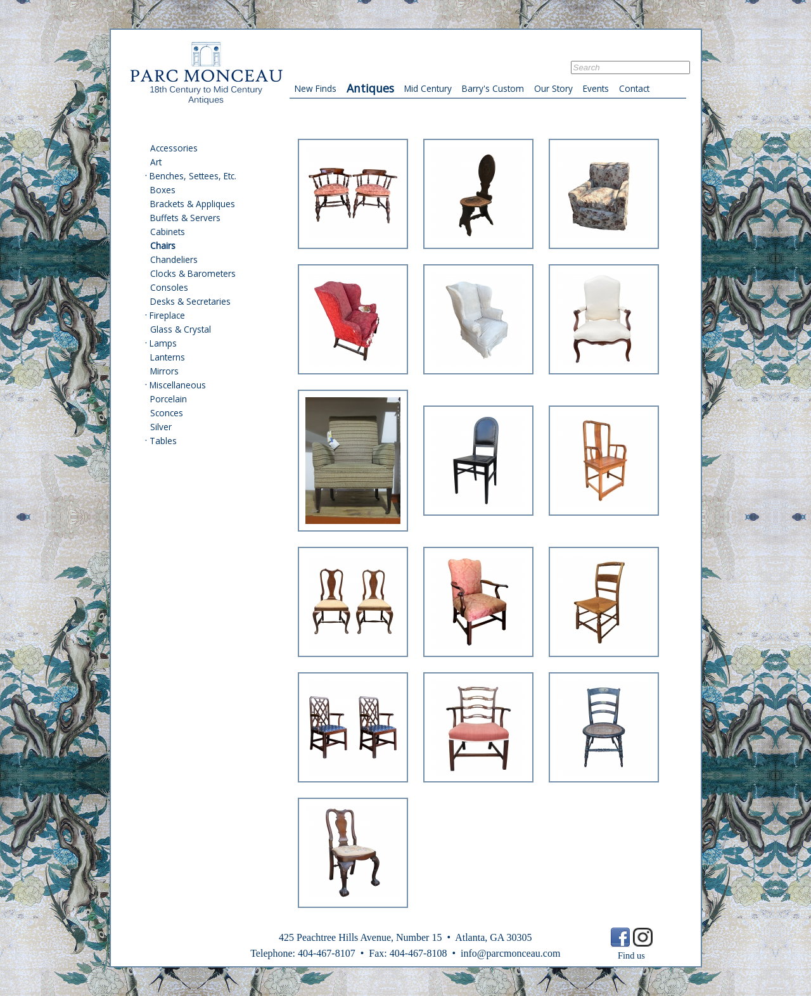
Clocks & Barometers (193, 273)
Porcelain (168, 399)
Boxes (163, 190)
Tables (163, 441)
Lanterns (167, 357)
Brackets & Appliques (192, 204)
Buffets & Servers (185, 218)
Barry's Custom (493, 88)
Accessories (174, 148)
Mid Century (428, 88)
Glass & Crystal (180, 329)
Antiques (370, 88)
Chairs (163, 245)
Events (596, 88)
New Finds (315, 88)
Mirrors (164, 371)
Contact (634, 88)
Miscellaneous (178, 385)
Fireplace (167, 315)
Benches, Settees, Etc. (193, 176)
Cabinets (167, 232)
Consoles (169, 287)
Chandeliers (174, 259)
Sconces (166, 413)
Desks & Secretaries (190, 301)
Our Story (553, 88)
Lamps (163, 343)
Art (156, 162)
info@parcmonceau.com (510, 953)
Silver (161, 427)
